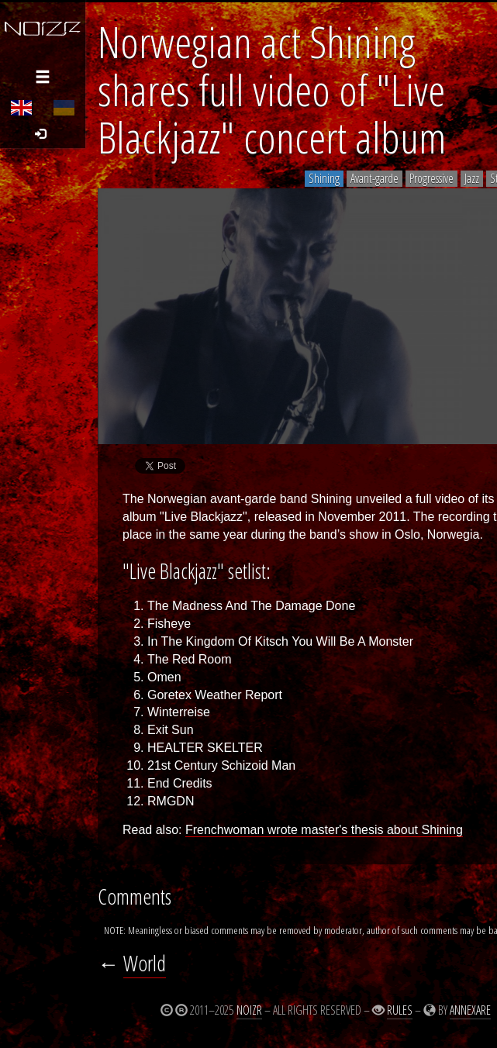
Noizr (249, 1010)
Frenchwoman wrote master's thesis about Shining (324, 829)
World (144, 963)
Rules (399, 1010)
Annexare (470, 1010)
